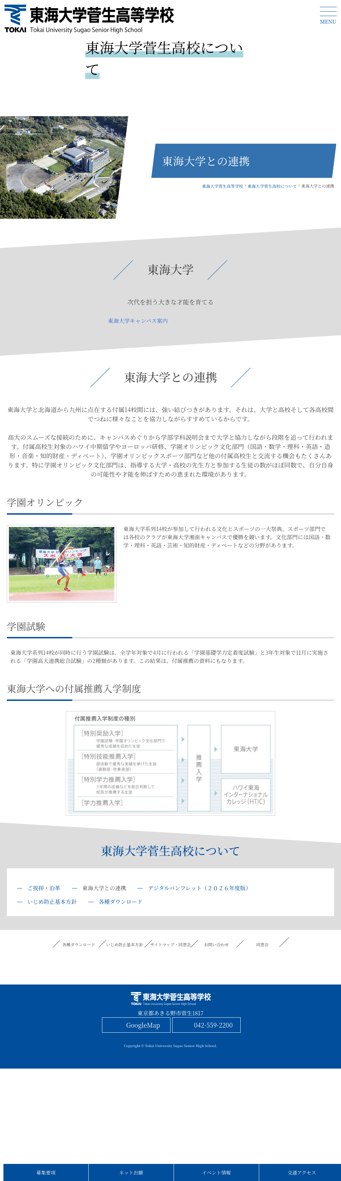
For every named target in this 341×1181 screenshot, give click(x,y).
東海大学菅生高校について (170, 850)
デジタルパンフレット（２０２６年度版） (199, 888)
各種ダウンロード (120, 902)
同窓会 (262, 944)
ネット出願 (131, 1172)
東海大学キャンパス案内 (138, 321)
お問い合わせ (216, 944)
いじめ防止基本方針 (52, 902)
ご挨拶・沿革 (43, 888)
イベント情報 (216, 1172)
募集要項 (45, 1172)
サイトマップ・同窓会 (170, 944)
